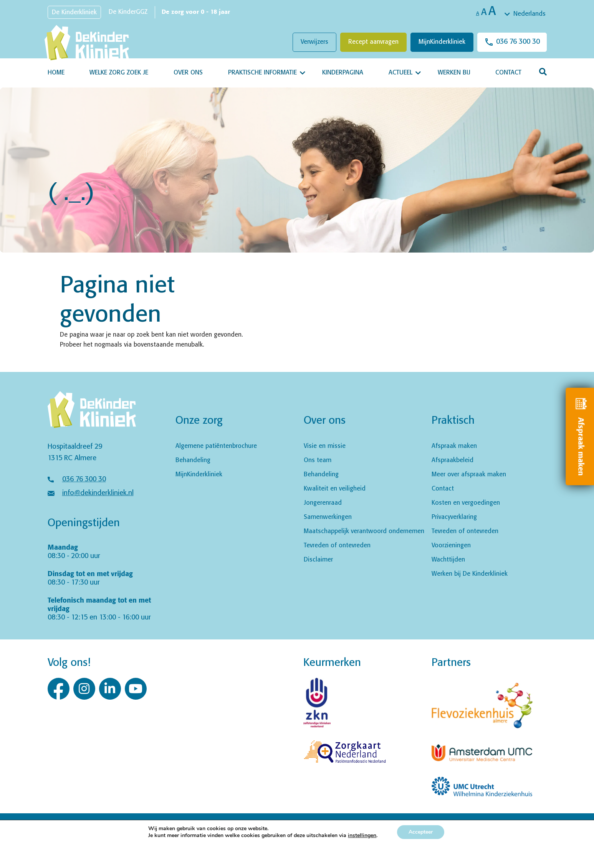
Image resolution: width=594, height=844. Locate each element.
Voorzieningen (451, 545)
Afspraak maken (454, 446)
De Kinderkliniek (74, 12)
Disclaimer (318, 560)
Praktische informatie (262, 72)
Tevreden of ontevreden (337, 545)
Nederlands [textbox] (529, 14)
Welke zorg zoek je (118, 72)
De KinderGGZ (128, 12)
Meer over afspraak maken (469, 474)
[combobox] (526, 14)
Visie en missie (325, 446)
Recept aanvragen (373, 42)
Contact (508, 72)
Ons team (317, 460)
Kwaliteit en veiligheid (335, 489)
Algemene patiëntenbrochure (216, 446)
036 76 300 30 (518, 41)
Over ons (188, 72)
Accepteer (421, 832)
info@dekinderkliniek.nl (98, 493)
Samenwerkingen (328, 517)
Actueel (400, 72)
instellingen (362, 835)
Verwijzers (314, 42)
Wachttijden (448, 560)
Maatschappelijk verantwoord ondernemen (364, 531)
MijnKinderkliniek (442, 42)
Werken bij (454, 72)
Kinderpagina (342, 72)
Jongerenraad (323, 503)
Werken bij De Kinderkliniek (470, 574)
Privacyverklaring (454, 517)
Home (56, 72)
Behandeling (192, 460)
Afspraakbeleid (452, 460)
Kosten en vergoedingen (466, 503)
